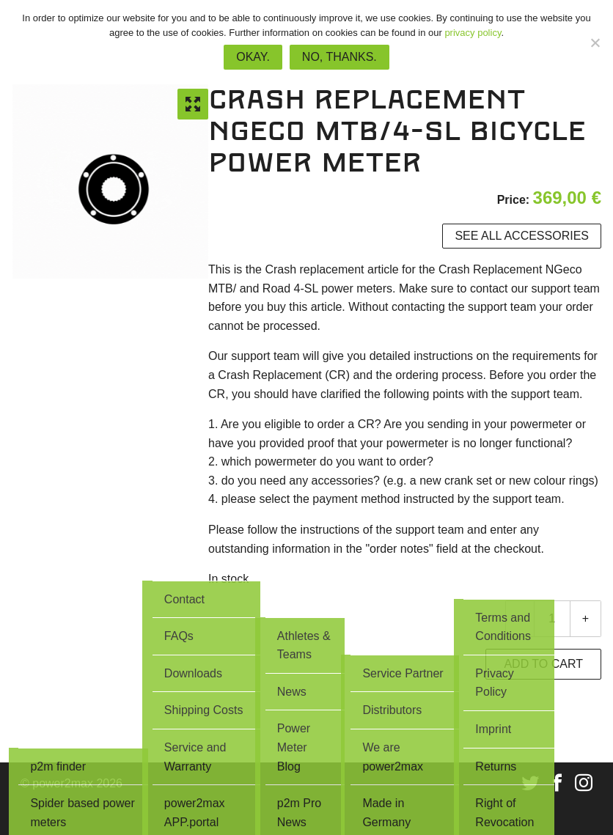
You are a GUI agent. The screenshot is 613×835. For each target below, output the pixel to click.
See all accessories (522, 235)
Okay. (253, 57)
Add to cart (543, 664)
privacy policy (472, 32)
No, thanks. (339, 57)
